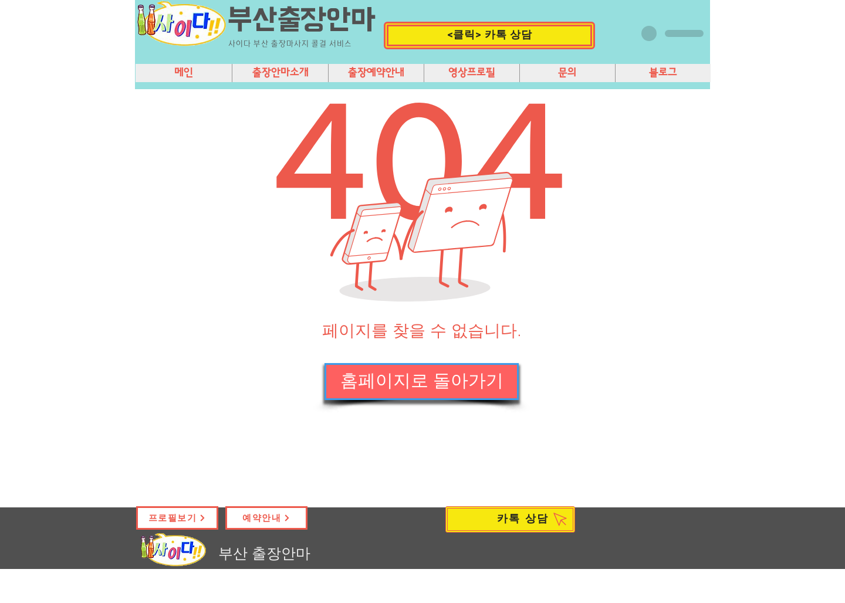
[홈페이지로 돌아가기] (422, 381)
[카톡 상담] (510, 519)
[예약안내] (266, 518)
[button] (489, 35)
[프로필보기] (177, 518)
